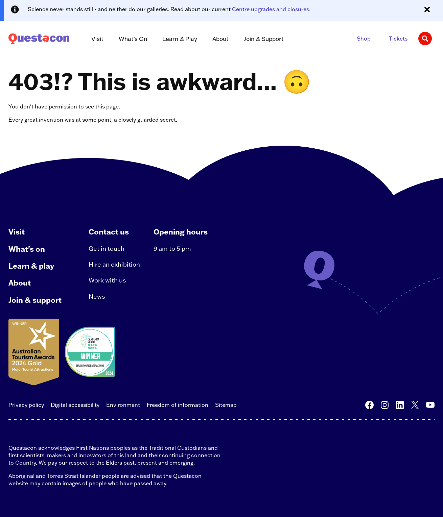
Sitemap (226, 404)
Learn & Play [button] (179, 38)
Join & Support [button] (264, 38)
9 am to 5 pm (172, 248)
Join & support (35, 300)
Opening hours (181, 232)
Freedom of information (177, 404)
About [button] (220, 38)
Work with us (107, 280)
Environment (123, 404)
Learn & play (31, 266)
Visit (16, 232)
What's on (26, 249)
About (19, 283)
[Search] (425, 38)
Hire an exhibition (114, 264)
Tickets (398, 38)
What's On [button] (133, 38)
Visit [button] (97, 38)
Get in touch (106, 248)
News (97, 296)
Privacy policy (26, 404)
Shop (364, 38)
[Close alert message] (427, 9)
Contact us (109, 232)
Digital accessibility (75, 404)
